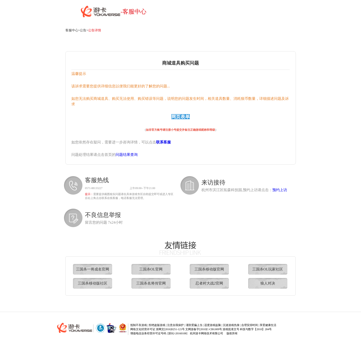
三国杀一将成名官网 (92, 269)
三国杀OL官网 (151, 269)
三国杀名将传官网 (151, 283)
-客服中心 (134, 11)
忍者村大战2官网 (209, 283)
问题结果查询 (127, 155)
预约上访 (279, 190)
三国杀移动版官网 (209, 269)
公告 (83, 30)
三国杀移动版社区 (92, 283)
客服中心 (71, 30)
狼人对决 (267, 283)
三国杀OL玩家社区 (267, 269)
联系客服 (163, 142)
